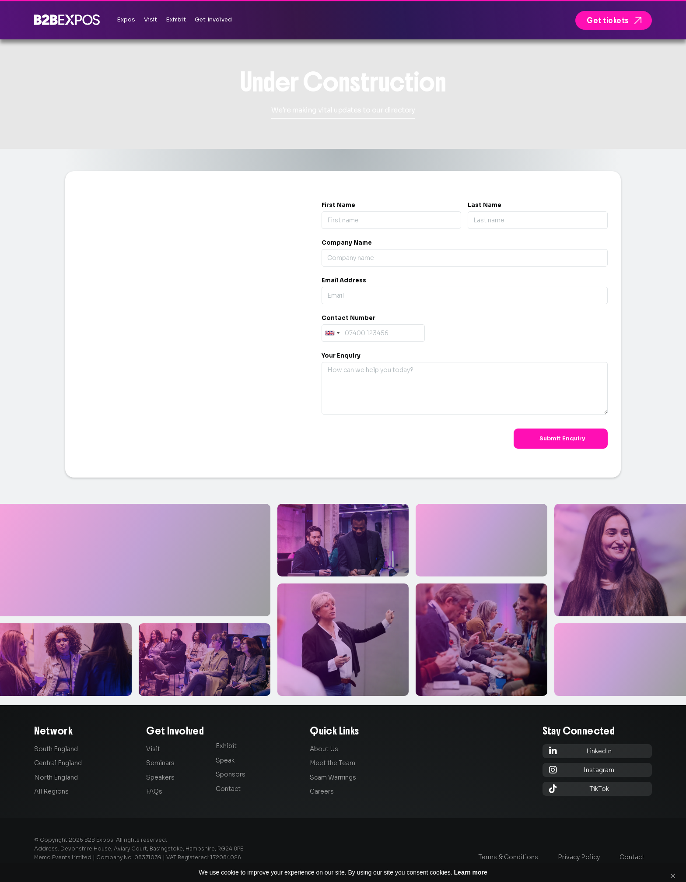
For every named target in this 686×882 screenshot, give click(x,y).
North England (56, 777)
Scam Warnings (333, 777)
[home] (67, 19)
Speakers (160, 777)
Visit (153, 749)
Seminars (160, 763)
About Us (324, 749)
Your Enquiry (341, 355)
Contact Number (348, 318)
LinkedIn (580, 750)
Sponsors (230, 774)
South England (56, 749)
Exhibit (226, 746)
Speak (225, 760)
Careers (322, 791)
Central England (58, 763)
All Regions (51, 791)
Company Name (347, 242)
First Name (338, 205)
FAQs (154, 791)
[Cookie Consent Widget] (343, 869)
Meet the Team (332, 763)
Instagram (582, 769)
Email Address (344, 280)
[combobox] (332, 333)
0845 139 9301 (131, 323)
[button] (673, 869)
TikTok (579, 788)
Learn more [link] (488, 869)
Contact (228, 789)
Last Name (484, 205)
